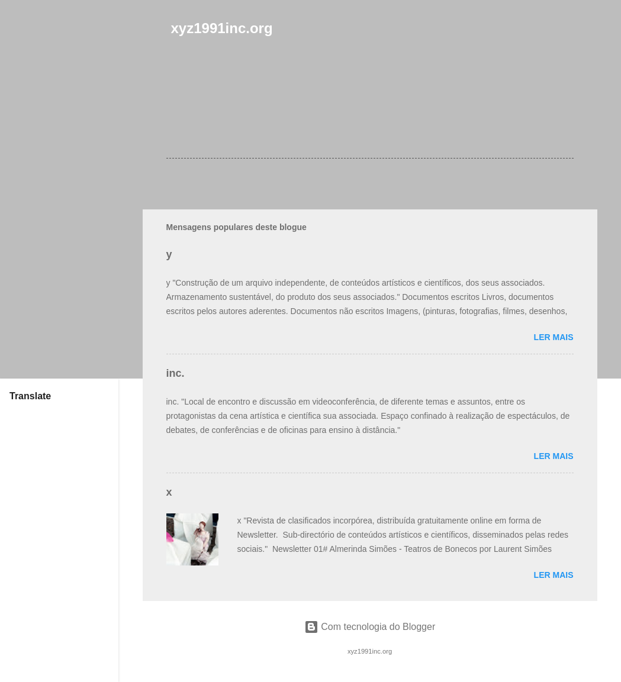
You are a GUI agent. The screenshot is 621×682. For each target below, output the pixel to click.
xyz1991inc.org (222, 28)
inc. (175, 373)
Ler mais (554, 337)
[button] (566, 99)
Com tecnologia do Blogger (369, 627)
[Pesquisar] (590, 32)
